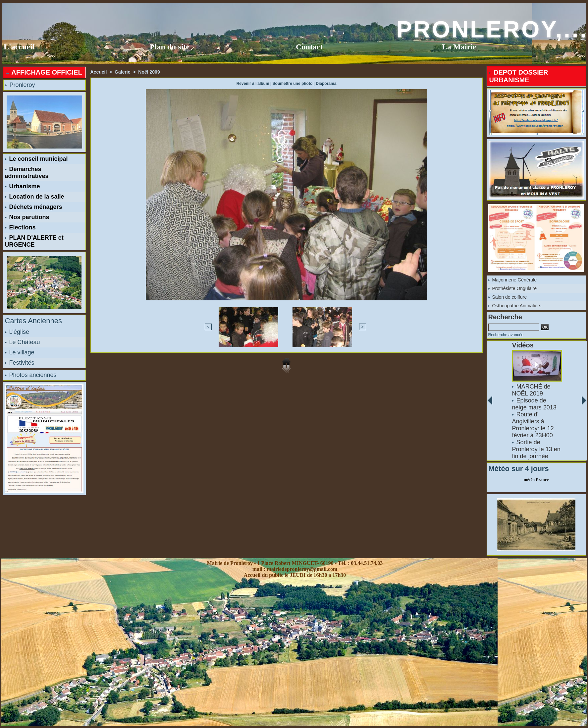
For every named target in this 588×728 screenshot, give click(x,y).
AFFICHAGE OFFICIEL (43, 72)
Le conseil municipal (36, 158)
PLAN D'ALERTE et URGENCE (34, 241)
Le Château (22, 342)
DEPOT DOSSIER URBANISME (518, 76)
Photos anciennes (31, 375)
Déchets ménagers (33, 207)
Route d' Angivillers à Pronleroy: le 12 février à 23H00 (533, 425)
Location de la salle (34, 196)
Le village (19, 352)
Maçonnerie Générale (512, 279)
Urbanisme (22, 186)
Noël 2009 (149, 72)
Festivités (19, 362)
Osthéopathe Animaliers (515, 305)
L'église (17, 332)
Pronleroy (20, 85)
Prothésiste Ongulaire (512, 288)
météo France (536, 479)
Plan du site (169, 47)
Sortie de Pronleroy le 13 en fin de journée (536, 449)
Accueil (98, 72)
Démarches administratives (27, 172)
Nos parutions (27, 217)
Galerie (122, 72)
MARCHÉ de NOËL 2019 (531, 390)
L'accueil (19, 47)
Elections (20, 227)
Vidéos (522, 345)
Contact (309, 47)
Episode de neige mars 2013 (534, 404)
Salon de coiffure (507, 297)
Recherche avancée (506, 335)
